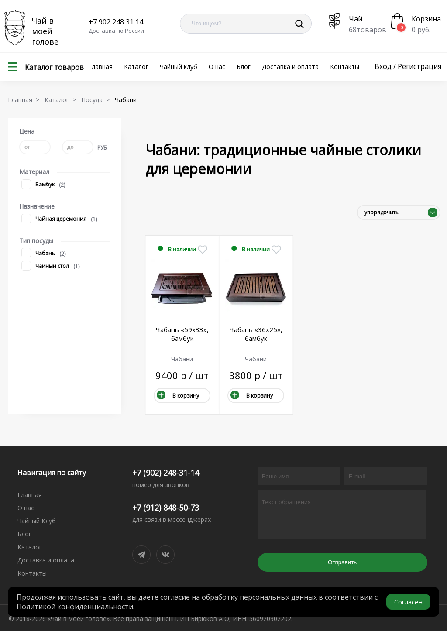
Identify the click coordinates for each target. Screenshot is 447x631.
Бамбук (38, 185)
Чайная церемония (53, 219)
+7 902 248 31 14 (116, 22)
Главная (100, 66)
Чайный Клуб (36, 521)
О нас (217, 66)
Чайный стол (45, 266)
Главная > (25, 100)
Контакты (344, 66)
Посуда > (97, 100)
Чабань (38, 254)
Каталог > (62, 100)
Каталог (136, 66)
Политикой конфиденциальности (75, 606)
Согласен (408, 601)
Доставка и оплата (290, 66)
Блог (244, 66)
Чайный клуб (178, 66)
